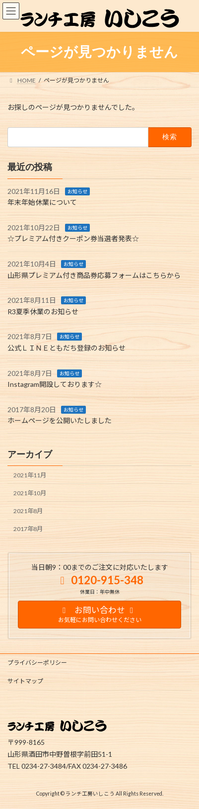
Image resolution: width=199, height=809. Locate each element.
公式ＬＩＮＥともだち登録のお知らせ (66, 348)
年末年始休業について (42, 202)
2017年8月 (28, 529)
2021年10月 (29, 493)
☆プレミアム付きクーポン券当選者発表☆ (73, 238)
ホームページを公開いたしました (59, 420)
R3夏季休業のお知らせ (42, 311)
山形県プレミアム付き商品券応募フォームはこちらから (94, 275)
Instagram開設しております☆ (54, 384)
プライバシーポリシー (37, 662)
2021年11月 (29, 475)
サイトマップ (25, 681)
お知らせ (77, 191)
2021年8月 (28, 511)
